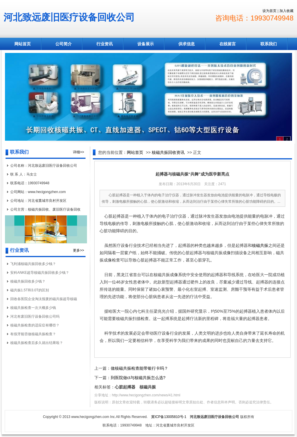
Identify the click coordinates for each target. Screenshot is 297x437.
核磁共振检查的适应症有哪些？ (34, 325)
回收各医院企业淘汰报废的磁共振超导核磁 (43, 299)
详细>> (78, 152)
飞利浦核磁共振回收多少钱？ (33, 264)
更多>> (78, 250)
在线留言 (227, 44)
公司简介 (63, 44)
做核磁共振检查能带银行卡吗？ (139, 368)
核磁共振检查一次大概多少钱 (33, 308)
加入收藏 (286, 11)
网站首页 (22, 44)
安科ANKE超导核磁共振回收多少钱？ (39, 273)
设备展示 (145, 44)
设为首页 (269, 11)
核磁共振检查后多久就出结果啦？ (36, 343)
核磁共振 (260, 245)
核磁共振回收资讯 (168, 152)
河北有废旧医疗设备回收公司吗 (34, 316)
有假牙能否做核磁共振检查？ (33, 334)
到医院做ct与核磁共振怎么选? (138, 377)
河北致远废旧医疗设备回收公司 (69, 17)
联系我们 (268, 44)
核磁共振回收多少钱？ (27, 281)
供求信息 (186, 44)
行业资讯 (104, 44)
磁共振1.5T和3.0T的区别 (29, 290)
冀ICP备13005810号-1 (168, 417)
